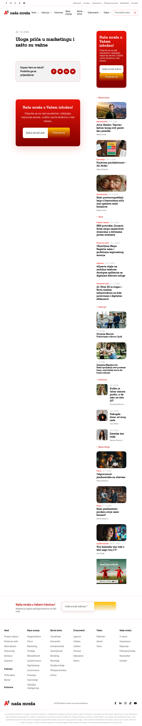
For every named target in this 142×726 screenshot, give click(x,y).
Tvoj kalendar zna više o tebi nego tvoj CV (110, 548)
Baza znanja (68, 12)
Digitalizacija (33, 665)
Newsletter (124, 3)
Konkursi (8, 656)
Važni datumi (10, 646)
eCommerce (33, 670)
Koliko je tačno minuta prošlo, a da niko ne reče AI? (117, 394)
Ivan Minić (114, 424)
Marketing (32, 646)
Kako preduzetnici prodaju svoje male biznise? (108, 512)
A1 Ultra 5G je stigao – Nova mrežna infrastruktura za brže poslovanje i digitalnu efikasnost (110, 293)
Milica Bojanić (102, 169)
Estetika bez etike (117, 435)
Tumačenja (55, 636)
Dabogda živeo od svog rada (118, 417)
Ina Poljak (101, 553)
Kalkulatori (78, 656)
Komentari (55, 641)
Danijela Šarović (117, 404)
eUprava (100, 263)
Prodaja (31, 651)
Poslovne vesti (103, 243)
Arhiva (53, 675)
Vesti (33, 12)
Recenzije (101, 159)
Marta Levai (101, 134)
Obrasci (77, 651)
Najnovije (77, 3)
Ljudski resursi (103, 543)
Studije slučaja (57, 665)
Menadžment (33, 656)
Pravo (99, 471)
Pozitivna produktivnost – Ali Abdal (111, 164)
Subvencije (9, 651)
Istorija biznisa (57, 646)
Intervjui (45, 12)
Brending (54, 656)
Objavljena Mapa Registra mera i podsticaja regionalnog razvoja (110, 251)
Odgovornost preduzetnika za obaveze (111, 476)
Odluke (76, 641)
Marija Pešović (116, 440)
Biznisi (7, 680)
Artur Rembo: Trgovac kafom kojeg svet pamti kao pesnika (110, 127)
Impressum (97, 3)
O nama (86, 3)
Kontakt (134, 3)
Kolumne (58, 12)
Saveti (100, 641)
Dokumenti (93, 12)
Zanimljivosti (102, 121)
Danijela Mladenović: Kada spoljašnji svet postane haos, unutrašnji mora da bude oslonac (111, 369)
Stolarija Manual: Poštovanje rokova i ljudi (109, 335)
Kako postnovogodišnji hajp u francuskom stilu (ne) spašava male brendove (110, 202)
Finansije (31, 675)
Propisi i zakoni (103, 222)
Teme (99, 646)
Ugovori (77, 636)
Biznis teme (80, 12)
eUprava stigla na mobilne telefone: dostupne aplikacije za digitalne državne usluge (111, 271)
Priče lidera (9, 675)
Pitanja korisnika (111, 3)
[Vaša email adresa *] (35, 133)
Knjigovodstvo (34, 636)
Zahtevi (77, 646)
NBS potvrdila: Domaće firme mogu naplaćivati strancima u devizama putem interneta (110, 230)
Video (106, 12)
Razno (76, 660)
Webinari (101, 636)
